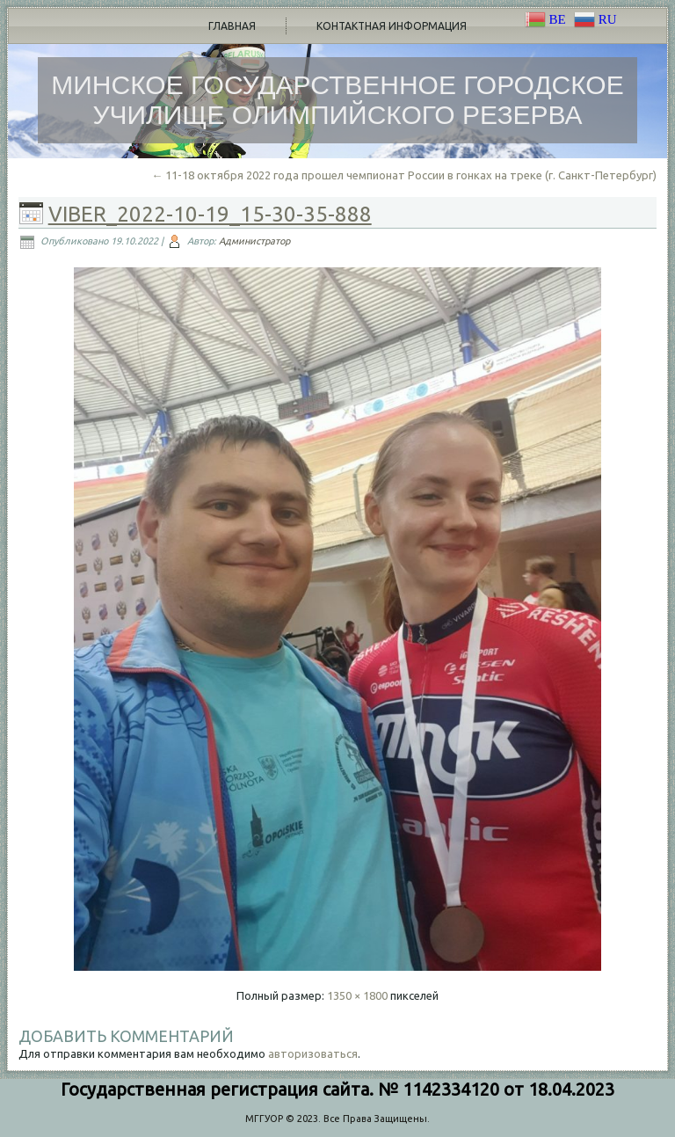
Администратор (254, 241)
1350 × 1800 (357, 995)
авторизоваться (313, 1053)
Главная (232, 26)
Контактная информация (391, 26)
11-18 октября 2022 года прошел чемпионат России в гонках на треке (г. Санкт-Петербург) (404, 175)
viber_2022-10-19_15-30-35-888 (210, 214)
